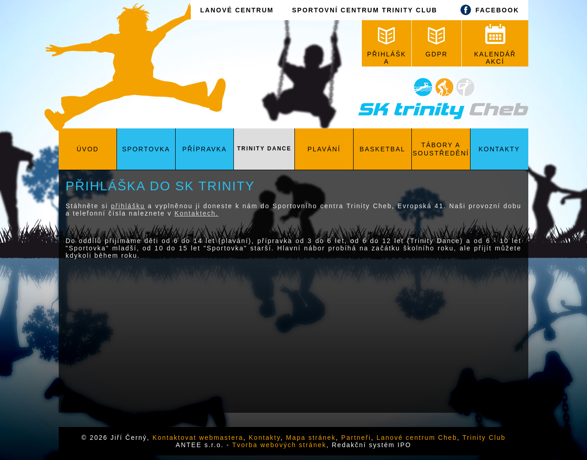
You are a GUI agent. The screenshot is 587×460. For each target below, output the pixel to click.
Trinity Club (483, 437)
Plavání (324, 149)
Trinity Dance (264, 148)
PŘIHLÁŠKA (386, 46)
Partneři (356, 437)
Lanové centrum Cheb (417, 437)
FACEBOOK (487, 10)
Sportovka (146, 149)
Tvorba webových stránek (279, 445)
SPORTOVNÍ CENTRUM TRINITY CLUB (364, 10)
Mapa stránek (311, 437)
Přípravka (204, 149)
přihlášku (128, 206)
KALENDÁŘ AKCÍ (495, 44)
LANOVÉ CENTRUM (236, 10)
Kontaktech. (196, 213)
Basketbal (382, 149)
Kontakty (499, 149)
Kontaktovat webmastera (197, 437)
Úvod (88, 149)
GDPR (437, 42)
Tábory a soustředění (441, 149)
